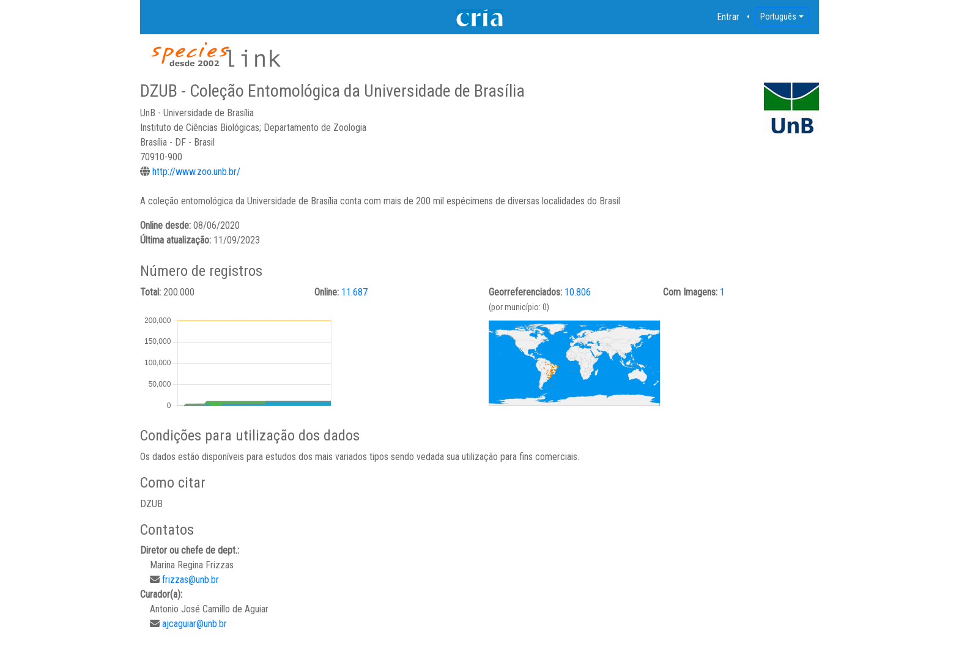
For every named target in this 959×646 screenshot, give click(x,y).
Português (778, 16)
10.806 (578, 292)
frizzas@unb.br (190, 579)
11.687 (354, 292)
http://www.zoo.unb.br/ (196, 171)
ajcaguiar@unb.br (194, 623)
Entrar (728, 17)
